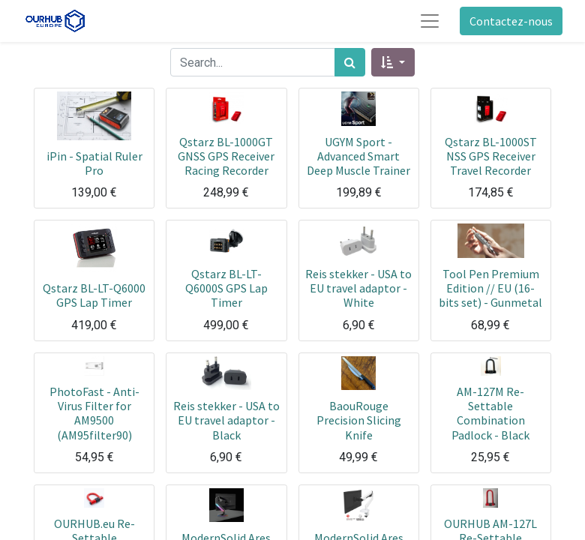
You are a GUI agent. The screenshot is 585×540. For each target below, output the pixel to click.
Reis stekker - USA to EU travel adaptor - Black (226, 420)
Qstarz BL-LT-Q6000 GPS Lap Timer (94, 295)
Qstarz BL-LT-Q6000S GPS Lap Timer (226, 288)
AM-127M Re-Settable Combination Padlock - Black (491, 413)
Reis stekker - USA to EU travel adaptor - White (358, 288)
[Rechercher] (349, 62)
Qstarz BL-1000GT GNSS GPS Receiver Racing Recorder (226, 156)
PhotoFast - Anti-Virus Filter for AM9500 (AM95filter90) (95, 413)
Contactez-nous (511, 21)
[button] (392, 62)
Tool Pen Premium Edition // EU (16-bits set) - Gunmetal (490, 288)
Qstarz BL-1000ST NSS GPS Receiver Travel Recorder (491, 156)
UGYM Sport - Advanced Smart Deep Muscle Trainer (358, 156)
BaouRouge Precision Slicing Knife (358, 420)
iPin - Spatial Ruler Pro (94, 163)
